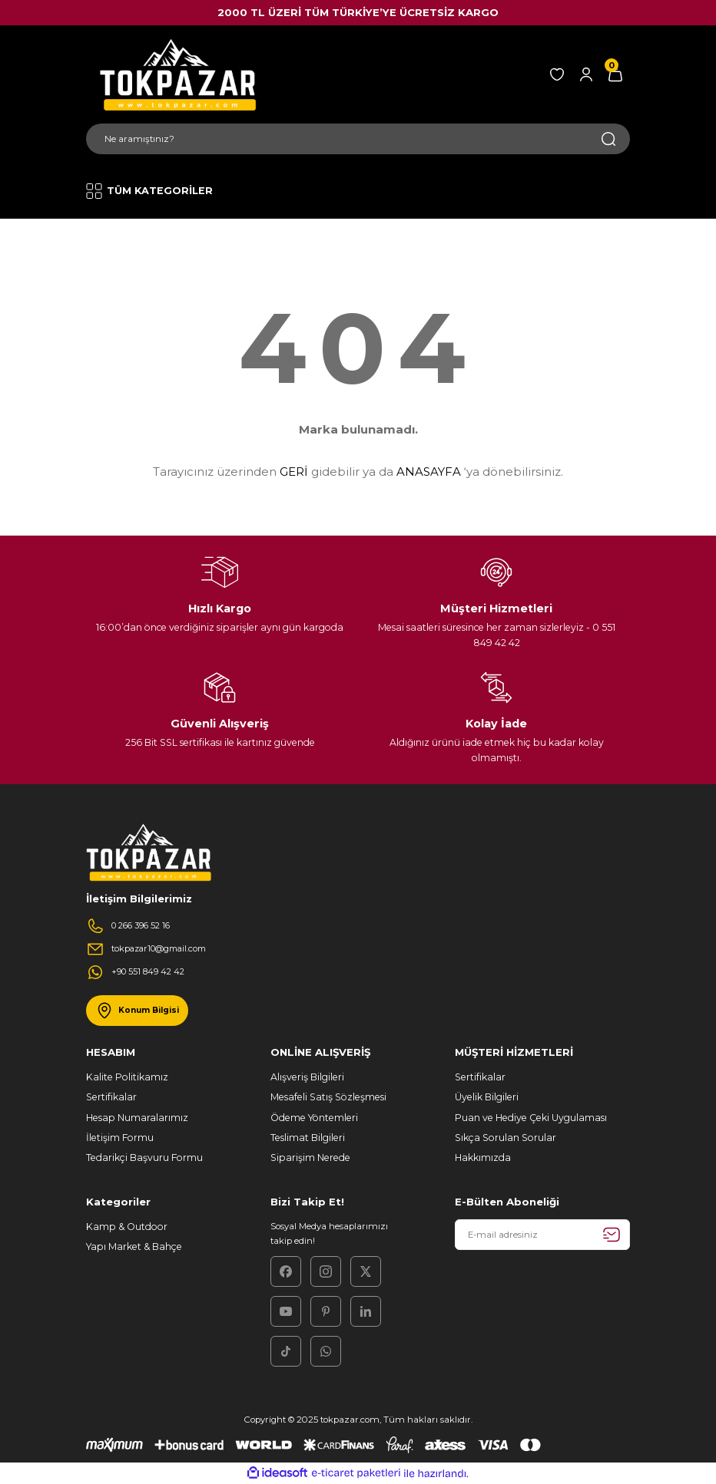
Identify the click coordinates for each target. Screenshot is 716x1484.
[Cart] (615, 74)
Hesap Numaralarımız (137, 1117)
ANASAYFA (428, 471)
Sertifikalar (111, 1097)
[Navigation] (154, 191)
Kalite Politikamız (127, 1077)
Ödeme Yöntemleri (314, 1117)
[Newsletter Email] (542, 1234)
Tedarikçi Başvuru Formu (144, 1157)
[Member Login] (586, 74)
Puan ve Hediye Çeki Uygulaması (531, 1117)
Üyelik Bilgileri (487, 1097)
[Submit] (611, 1234)
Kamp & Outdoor (126, 1226)
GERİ (294, 471)
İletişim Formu (120, 1137)
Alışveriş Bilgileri (307, 1077)
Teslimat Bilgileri (307, 1137)
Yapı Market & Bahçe (134, 1246)
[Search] (358, 139)
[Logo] (175, 74)
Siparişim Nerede (310, 1157)
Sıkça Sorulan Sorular (505, 1137)
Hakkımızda (483, 1157)
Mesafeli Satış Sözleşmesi (328, 1097)
